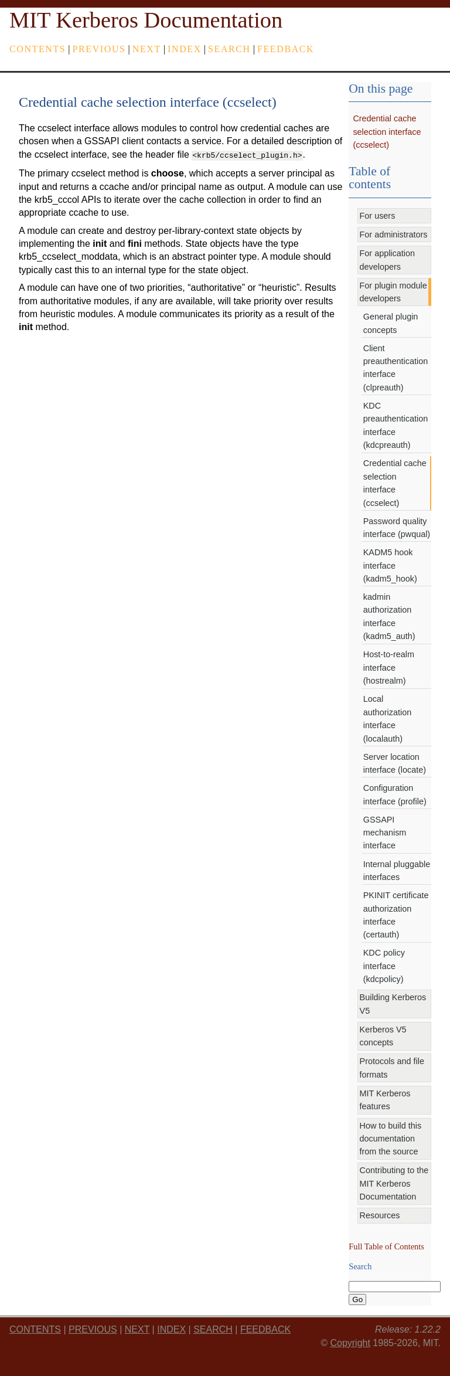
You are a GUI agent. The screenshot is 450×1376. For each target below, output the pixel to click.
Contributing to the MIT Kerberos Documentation (394, 1183)
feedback (285, 49)
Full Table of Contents (386, 1246)
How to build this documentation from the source (391, 1139)
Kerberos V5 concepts (383, 1036)
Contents (37, 49)
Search (229, 49)
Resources (380, 1215)
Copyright (350, 1343)
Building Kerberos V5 (393, 1004)
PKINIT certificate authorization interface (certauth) (396, 915)
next (146, 49)
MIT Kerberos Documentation (145, 20)
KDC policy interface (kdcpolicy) (384, 966)
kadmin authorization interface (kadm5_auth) (389, 616)
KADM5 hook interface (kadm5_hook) (390, 565)
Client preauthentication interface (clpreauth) (395, 368)
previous (99, 49)
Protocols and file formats (392, 1067)
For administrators (394, 234)
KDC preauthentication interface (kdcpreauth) (395, 425)
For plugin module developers (393, 292)
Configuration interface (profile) (395, 794)
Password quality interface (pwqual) (396, 528)
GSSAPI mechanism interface (385, 833)
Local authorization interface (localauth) (387, 718)
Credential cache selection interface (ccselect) (387, 132)
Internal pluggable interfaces (396, 870)
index (185, 49)
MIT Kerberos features (385, 1100)
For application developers (387, 260)
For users (378, 215)
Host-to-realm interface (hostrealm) (388, 667)
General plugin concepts (390, 323)
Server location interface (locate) (394, 763)
